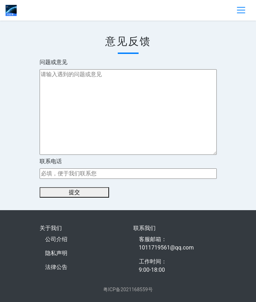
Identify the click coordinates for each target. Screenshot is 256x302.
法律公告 (56, 267)
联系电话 (51, 161)
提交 (74, 192)
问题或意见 (53, 62)
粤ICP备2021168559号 (127, 289)
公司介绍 (56, 239)
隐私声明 (56, 253)
